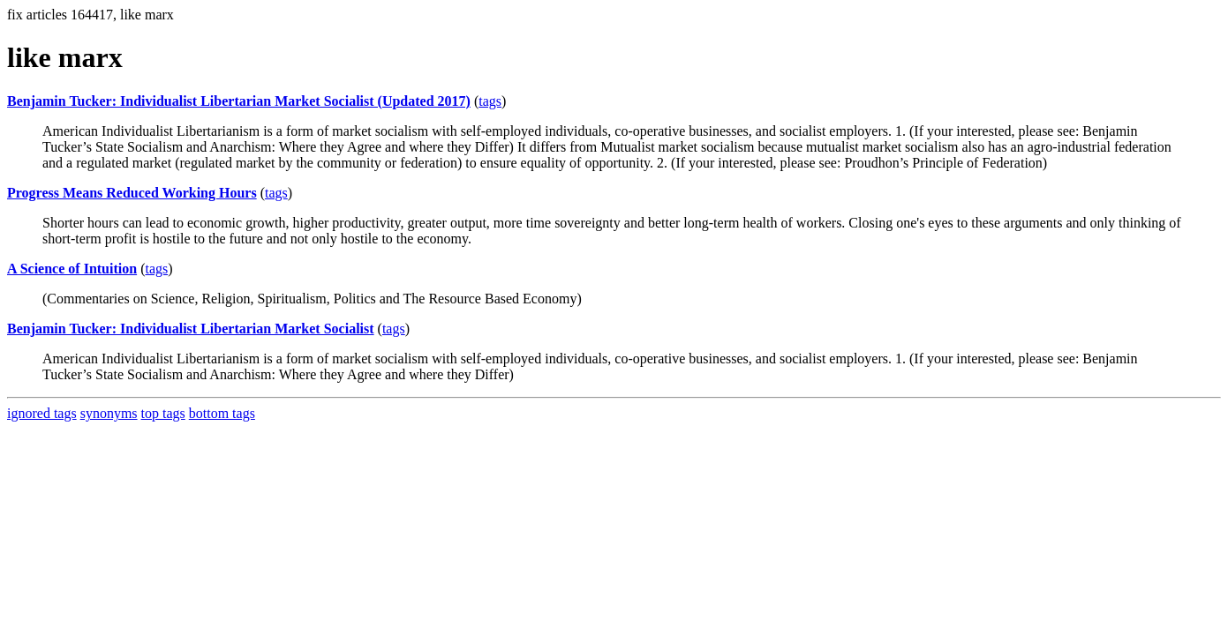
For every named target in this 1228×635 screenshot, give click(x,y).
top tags (163, 413)
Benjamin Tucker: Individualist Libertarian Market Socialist (190, 328)
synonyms (109, 413)
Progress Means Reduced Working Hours (132, 192)
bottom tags (222, 413)
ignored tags (42, 413)
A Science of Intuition (72, 268)
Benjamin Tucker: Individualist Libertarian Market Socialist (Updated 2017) (239, 100)
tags (489, 100)
